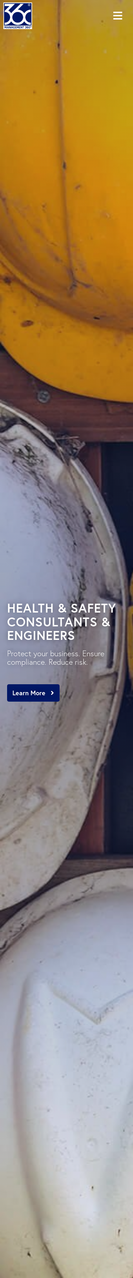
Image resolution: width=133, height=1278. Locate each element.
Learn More (28, 693)
